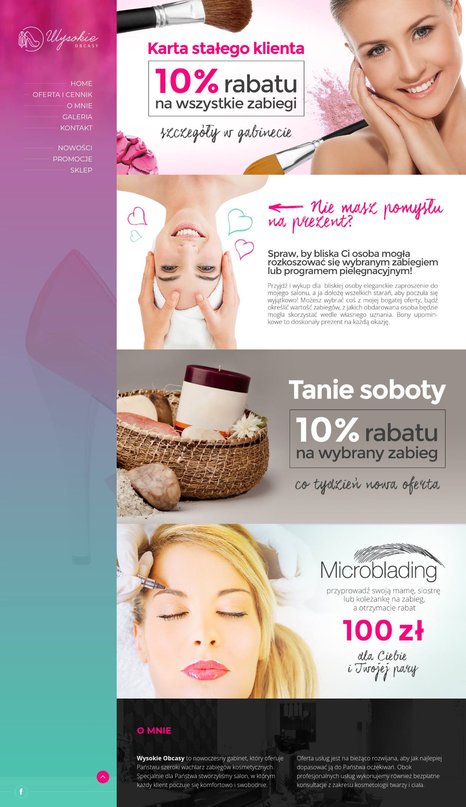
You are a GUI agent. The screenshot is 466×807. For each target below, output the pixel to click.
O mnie (79, 106)
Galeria (78, 117)
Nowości (75, 148)
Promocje (73, 159)
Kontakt (76, 128)
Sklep (81, 170)
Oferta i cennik (62, 95)
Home (82, 84)
